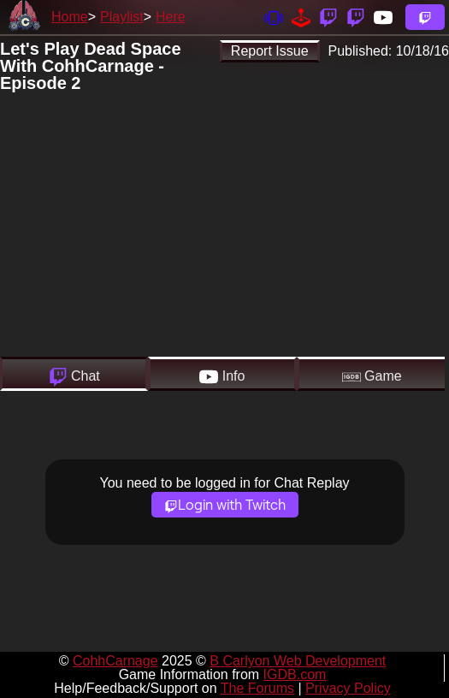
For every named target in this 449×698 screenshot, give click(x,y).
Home (69, 16)
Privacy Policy (348, 688)
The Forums (257, 688)
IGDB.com (295, 674)
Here (171, 16)
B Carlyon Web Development (298, 661)
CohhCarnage (115, 661)
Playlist (122, 16)
